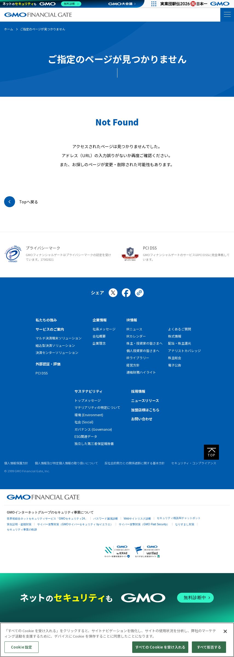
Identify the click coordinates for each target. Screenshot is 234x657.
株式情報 (174, 336)
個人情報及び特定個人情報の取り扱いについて (66, 463)
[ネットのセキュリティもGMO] (42, 4)
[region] (117, 640)
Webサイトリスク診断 (137, 518)
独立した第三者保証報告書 (94, 443)
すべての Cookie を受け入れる (160, 647)
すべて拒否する (209, 647)
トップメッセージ (87, 400)
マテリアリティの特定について (97, 407)
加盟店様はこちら (145, 409)
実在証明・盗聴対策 (19, 524)
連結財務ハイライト (141, 372)
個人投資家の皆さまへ (142, 350)
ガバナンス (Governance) (93, 429)
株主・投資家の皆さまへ (144, 343)
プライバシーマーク (43, 248)
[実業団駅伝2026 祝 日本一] (196, 4)
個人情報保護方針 (16, 463)
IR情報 (131, 319)
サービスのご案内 (50, 329)
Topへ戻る (28, 201)
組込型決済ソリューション (55, 345)
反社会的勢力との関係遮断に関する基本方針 (135, 463)
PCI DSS (150, 248)
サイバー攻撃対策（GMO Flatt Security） (144, 524)
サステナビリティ (88, 391)
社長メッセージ (104, 329)
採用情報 (138, 391)
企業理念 (99, 343)
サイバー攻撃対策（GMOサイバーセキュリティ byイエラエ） (75, 524)
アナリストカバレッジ (184, 350)
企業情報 (100, 319)
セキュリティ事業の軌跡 (22, 529)
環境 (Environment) (88, 414)
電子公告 (174, 365)
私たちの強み (46, 319)
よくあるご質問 (179, 329)
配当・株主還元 (179, 343)
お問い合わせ (141, 418)
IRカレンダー (136, 336)
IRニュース (134, 329)
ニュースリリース (145, 400)
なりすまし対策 (184, 524)
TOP (212, 455)
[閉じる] (225, 631)
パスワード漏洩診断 (105, 518)
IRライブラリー (137, 357)
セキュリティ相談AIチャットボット (178, 518)
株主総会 (174, 357)
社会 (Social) (83, 422)
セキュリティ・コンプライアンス (193, 463)
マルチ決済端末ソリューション (59, 338)
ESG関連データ (85, 436)
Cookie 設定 (21, 647)
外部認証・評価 (48, 363)
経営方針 (133, 365)
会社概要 (99, 336)
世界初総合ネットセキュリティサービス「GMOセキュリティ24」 (47, 518)
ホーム (8, 29)
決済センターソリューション (57, 352)
